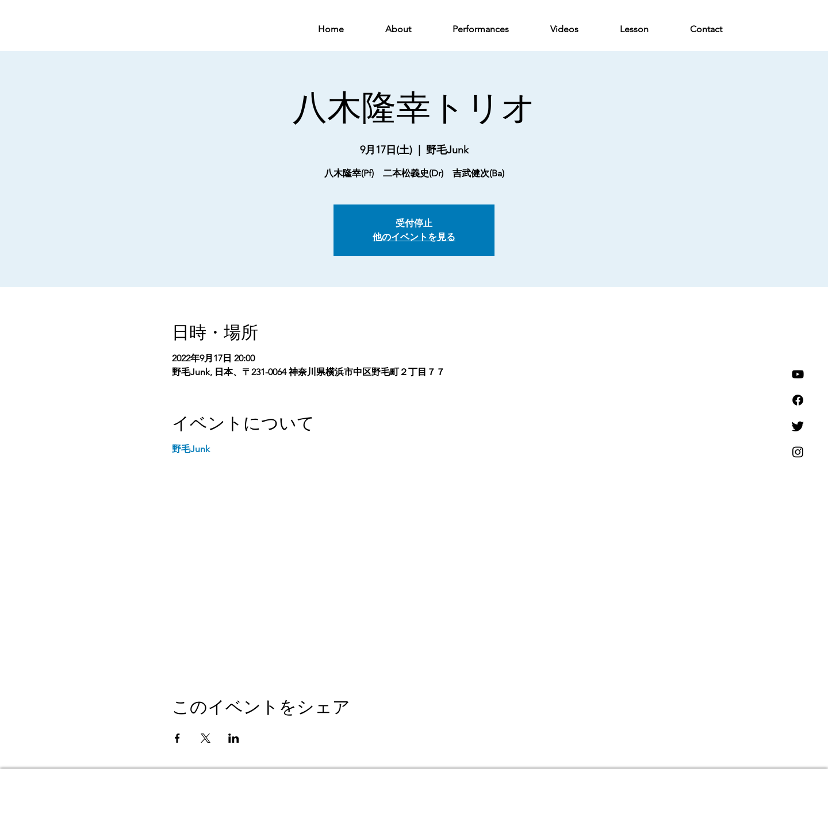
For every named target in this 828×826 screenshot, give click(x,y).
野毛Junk (191, 448)
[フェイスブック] (798, 400)
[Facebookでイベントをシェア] (177, 738)
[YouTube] (798, 374)
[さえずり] (798, 426)
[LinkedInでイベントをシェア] (233, 738)
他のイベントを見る (414, 237)
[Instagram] (798, 452)
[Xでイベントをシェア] (205, 738)
